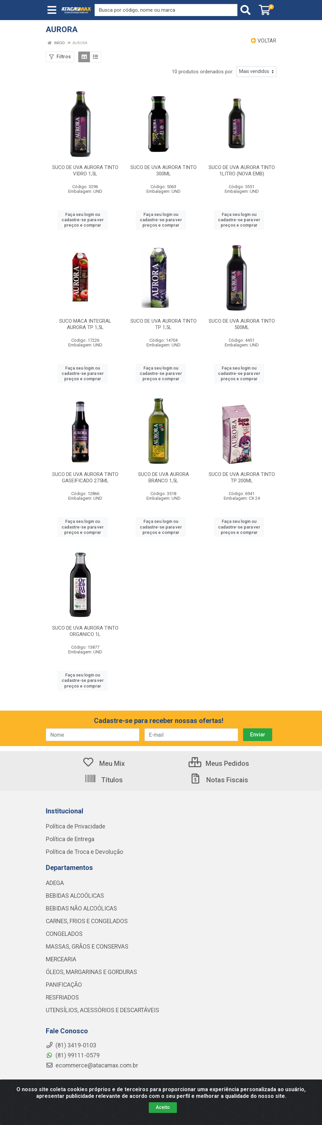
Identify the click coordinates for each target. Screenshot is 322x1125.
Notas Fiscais (218, 780)
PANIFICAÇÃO (64, 984)
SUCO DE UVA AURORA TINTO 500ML (242, 324)
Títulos (103, 780)
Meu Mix (103, 763)
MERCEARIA (61, 959)
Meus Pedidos (219, 763)
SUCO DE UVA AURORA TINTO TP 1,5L (163, 324)
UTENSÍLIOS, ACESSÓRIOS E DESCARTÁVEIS (102, 1010)
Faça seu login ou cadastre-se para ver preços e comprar (83, 220)
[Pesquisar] (247, 10)
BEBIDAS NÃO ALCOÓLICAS (81, 908)
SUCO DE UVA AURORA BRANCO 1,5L (163, 477)
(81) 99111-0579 (73, 1055)
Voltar (263, 40)
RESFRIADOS (62, 997)
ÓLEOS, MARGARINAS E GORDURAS (91, 972)
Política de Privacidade (75, 826)
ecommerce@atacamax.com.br (92, 1065)
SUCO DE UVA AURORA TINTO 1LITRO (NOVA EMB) (242, 170)
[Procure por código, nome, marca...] (166, 10)
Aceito (163, 1107)
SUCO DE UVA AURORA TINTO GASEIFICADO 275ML (85, 477)
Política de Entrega (70, 839)
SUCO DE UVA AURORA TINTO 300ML (163, 170)
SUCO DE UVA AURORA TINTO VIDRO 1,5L (85, 170)
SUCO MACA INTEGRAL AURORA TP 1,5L (85, 324)
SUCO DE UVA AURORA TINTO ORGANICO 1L (85, 631)
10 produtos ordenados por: (202, 72)
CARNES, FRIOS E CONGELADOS (87, 921)
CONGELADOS (64, 934)
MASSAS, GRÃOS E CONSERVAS (87, 946)
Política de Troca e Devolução (84, 852)
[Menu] (52, 10)
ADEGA (55, 883)
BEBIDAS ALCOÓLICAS (75, 895)
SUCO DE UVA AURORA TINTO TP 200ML (242, 477)
